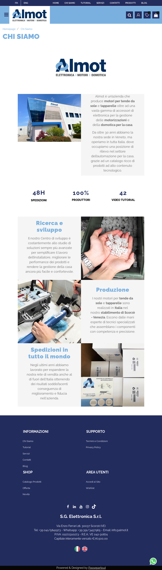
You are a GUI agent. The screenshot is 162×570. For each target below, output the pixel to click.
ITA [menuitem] (16, 3)
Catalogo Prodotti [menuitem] (32, 481)
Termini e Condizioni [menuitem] (97, 441)
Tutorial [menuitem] (27, 447)
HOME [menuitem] (56, 3)
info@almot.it (120, 530)
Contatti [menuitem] (27, 459)
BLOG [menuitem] (144, 3)
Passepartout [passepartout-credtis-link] (97, 567)
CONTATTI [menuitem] (115, 3)
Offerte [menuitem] (26, 488)
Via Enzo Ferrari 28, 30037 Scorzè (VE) (81, 526)
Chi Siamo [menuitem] (28, 441)
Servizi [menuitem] (26, 453)
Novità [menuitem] (26, 494)
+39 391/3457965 (89, 530)
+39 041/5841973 (50, 530)
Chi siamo (26, 29)
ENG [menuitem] (26, 3)
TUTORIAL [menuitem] (86, 3)
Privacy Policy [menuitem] (93, 447)
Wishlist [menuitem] (90, 488)
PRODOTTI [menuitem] (130, 3)
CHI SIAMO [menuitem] (69, 3)
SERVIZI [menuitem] (100, 3)
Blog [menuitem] (25, 466)
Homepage (9, 29)
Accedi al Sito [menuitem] (93, 481)
